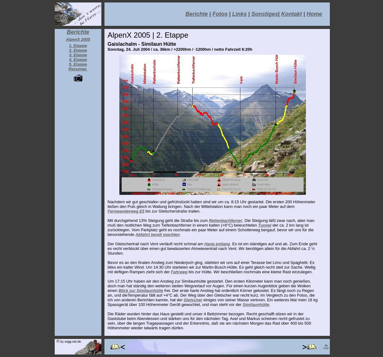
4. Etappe (78, 59)
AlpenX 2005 (78, 39)
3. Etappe (78, 55)
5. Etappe (78, 64)
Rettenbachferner (225, 220)
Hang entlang (217, 244)
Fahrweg (179, 272)
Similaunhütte (255, 304)
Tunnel (264, 225)
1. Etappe (78, 45)
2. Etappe (78, 50)
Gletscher (193, 300)
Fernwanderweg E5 (126, 211)
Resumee (77, 69)
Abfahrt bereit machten (158, 234)
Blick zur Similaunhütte (140, 290)
